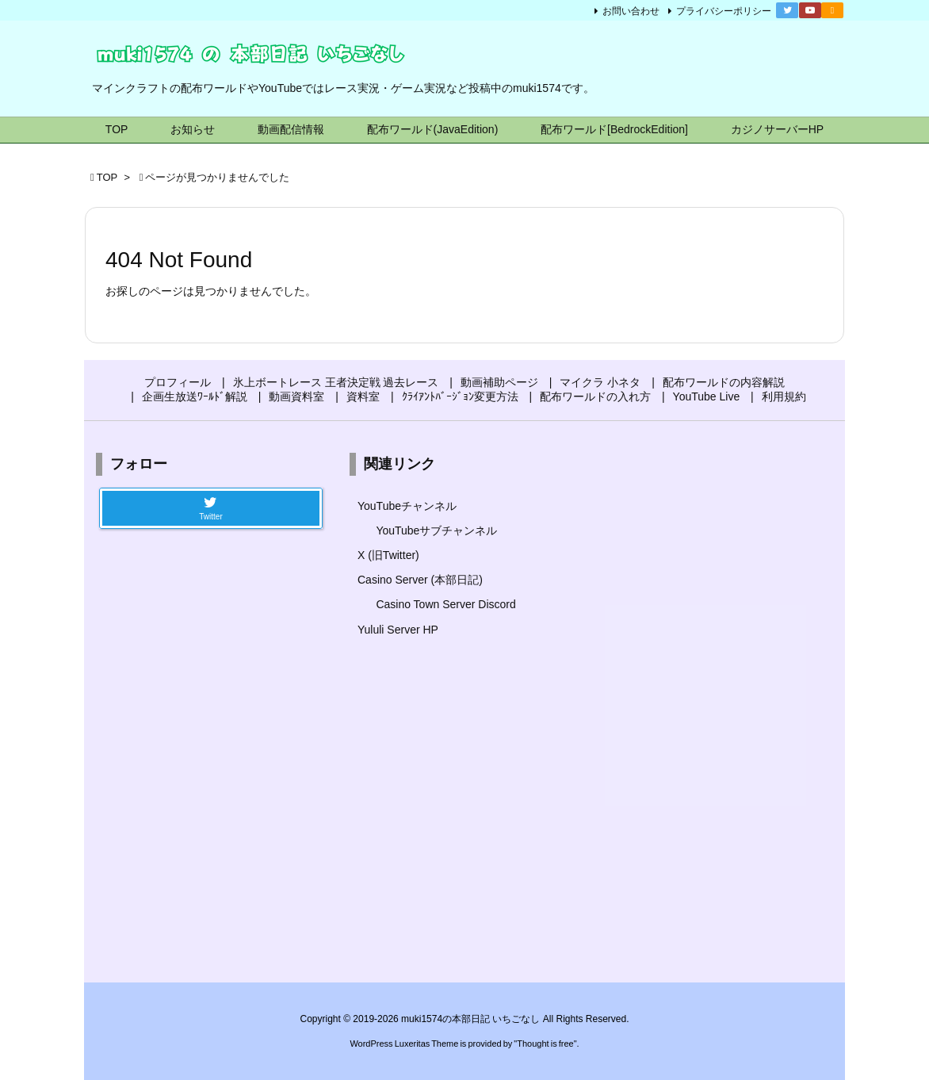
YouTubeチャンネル (407, 506)
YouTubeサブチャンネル (436, 530)
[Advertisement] (718, 704)
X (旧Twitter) (388, 555)
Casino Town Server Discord (445, 604)
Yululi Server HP (397, 629)
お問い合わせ (630, 11)
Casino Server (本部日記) (420, 579)
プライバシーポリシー (723, 11)
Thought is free (545, 1043)
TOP (107, 177)
